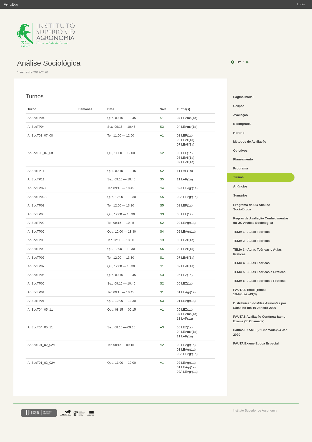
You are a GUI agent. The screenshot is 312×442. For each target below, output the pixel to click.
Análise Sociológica (48, 63)
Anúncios (240, 186)
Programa (240, 168)
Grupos (238, 106)
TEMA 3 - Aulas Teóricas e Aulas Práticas (257, 252)
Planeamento (243, 159)
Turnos (238, 177)
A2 (162, 153)
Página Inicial (243, 97)
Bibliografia (242, 124)
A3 (162, 327)
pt (239, 62)
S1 (162, 118)
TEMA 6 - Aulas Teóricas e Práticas (259, 281)
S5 (162, 179)
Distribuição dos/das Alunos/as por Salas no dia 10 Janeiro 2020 (259, 305)
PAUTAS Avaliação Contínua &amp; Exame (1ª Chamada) (260, 319)
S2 (162, 171)
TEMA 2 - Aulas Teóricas (251, 241)
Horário (238, 133)
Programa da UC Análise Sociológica (251, 207)
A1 (162, 135)
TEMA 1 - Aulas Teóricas (251, 232)
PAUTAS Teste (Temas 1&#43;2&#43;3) (249, 292)
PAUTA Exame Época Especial (256, 343)
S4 (162, 188)
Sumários (240, 195)
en (247, 62)
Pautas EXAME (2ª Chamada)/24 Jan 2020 (260, 332)
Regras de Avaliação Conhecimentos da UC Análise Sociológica (261, 220)
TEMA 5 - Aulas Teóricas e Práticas (259, 272)
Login (301, 4)
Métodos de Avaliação (249, 141)
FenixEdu (11, 4)
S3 (162, 126)
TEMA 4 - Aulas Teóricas (251, 263)
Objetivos (240, 150)
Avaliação (240, 115)
